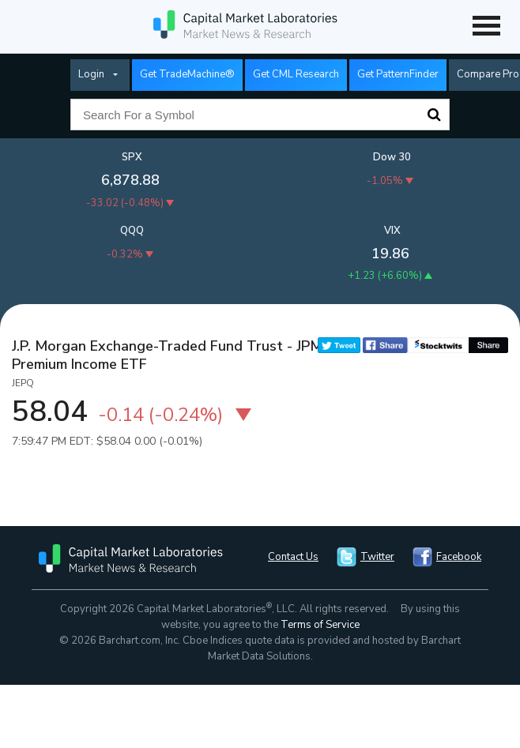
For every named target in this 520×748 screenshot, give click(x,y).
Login (91, 74)
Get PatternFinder (398, 74)
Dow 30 (392, 157)
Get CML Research (296, 74)
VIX (392, 231)
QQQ (132, 231)
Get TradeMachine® (187, 74)
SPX (132, 157)
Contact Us (293, 557)
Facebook (458, 557)
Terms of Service (320, 625)
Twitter (377, 557)
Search (434, 114)
